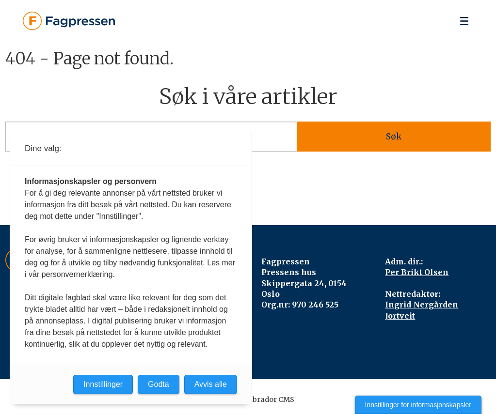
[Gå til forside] (69, 21)
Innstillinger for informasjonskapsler (418, 405)
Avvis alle (210, 384)
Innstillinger (103, 384)
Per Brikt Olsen (416, 272)
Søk (393, 136)
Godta (158, 384)
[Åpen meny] (464, 21)
